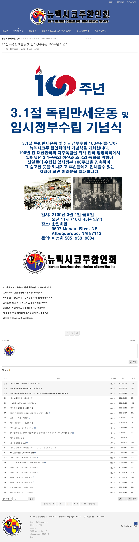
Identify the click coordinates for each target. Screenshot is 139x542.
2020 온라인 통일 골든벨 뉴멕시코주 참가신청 (27, 462)
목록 (132, 362)
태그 (132, 499)
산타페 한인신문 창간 (18, 443)
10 (85, 504)
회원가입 (120, 2)
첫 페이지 (46, 504)
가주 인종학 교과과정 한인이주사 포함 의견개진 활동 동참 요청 (33, 448)
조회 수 (132, 378)
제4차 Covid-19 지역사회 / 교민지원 (23, 467)
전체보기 (9, 16)
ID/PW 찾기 (131, 2)
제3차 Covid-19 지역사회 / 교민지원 (23, 472)
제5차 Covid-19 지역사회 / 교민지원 (23, 457)
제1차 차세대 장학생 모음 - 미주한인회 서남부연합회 (29, 413)
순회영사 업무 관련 (17, 438)
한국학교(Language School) (56, 31)
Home (5, 31)
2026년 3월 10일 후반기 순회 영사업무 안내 (39, 39)
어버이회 (32, 31)
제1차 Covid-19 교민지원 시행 (21, 482)
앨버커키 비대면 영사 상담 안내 (21, 423)
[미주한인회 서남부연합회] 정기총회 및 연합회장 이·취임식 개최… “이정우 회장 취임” (41, 433)
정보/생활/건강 (82, 31)
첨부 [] (5, 340)
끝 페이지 (92, 504)
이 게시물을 (131, 340)
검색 (31, 499)
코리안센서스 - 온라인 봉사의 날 (22, 428)
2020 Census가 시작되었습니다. (22, 487)
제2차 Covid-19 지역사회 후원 (21, 477)
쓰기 (122, 499)
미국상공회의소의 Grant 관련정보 (22, 492)
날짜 (123, 378)
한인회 (6, 49)
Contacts (100, 31)
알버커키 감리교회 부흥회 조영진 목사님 (25, 383)
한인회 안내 (18, 30)
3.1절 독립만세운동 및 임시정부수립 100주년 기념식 (35, 44)
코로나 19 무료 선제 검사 (19, 418)
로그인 (111, 2)
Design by (129, 526)
